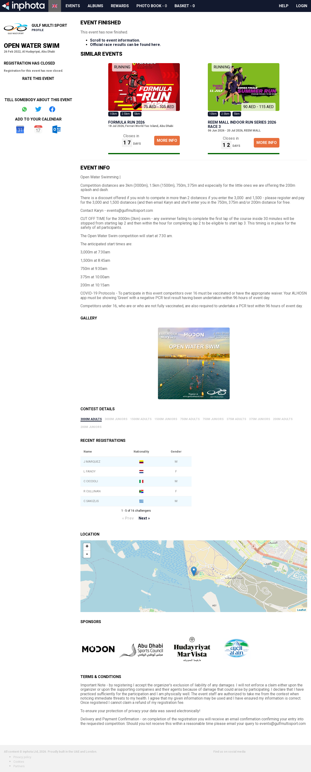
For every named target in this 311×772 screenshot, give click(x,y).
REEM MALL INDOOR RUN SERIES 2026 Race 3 (242, 124)
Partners (19, 766)
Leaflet (301, 610)
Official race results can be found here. (125, 44)
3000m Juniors (116, 419)
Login (301, 6)
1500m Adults (141, 419)
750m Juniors (213, 419)
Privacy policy (22, 757)
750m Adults (190, 419)
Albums (95, 6)
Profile (38, 30)
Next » (144, 518)
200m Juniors (91, 427)
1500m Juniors (165, 419)
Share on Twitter (38, 109)
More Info (167, 140)
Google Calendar (20, 129)
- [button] (87, 554)
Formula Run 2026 (126, 122)
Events (73, 6)
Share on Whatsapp (24, 109)
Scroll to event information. (115, 40)
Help (283, 6)
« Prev (128, 518)
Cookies (18, 761)
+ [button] (87, 546)
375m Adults (236, 419)
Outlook (56, 129)
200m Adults (283, 419)
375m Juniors (259, 419)
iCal (38, 129)
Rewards (120, 6)
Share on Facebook (52, 109)
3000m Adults (91, 419)
